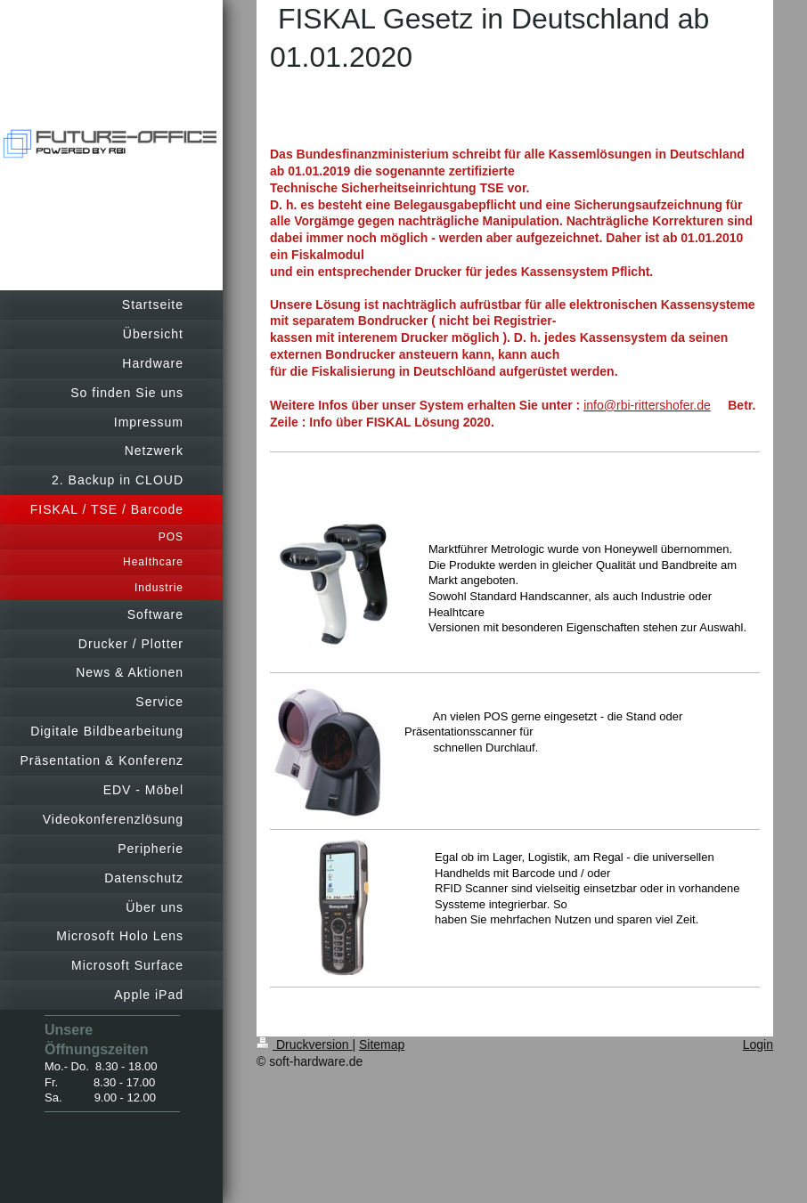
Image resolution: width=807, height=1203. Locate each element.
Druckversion (304, 1044)
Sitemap (381, 1044)
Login (758, 1044)
